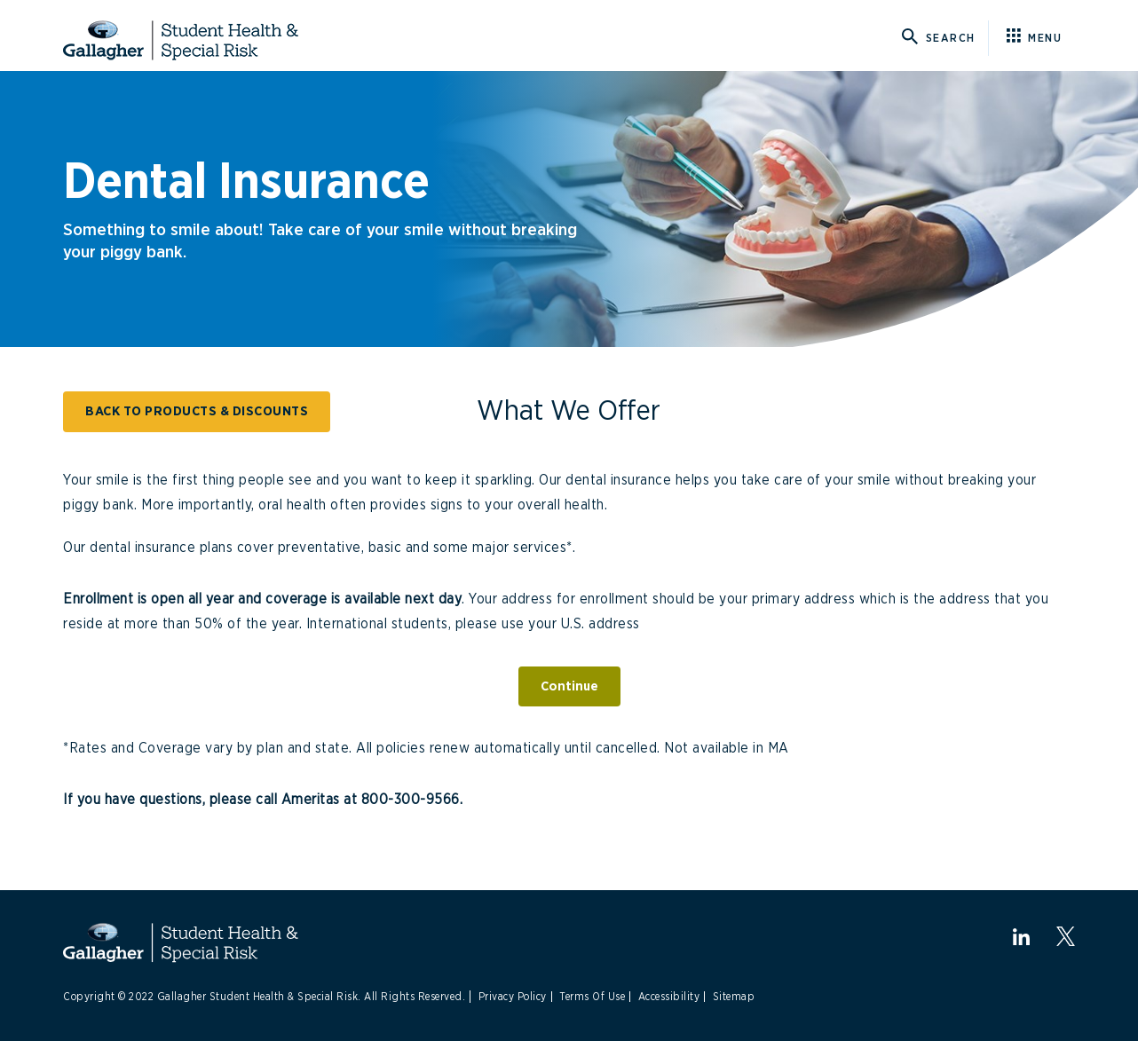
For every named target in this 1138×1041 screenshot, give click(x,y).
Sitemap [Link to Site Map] (734, 996)
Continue (569, 686)
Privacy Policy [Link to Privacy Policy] (512, 996)
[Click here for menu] (1041, 38)
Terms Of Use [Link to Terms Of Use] (592, 996)
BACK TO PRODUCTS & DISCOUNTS (196, 411)
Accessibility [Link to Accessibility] (669, 996)
